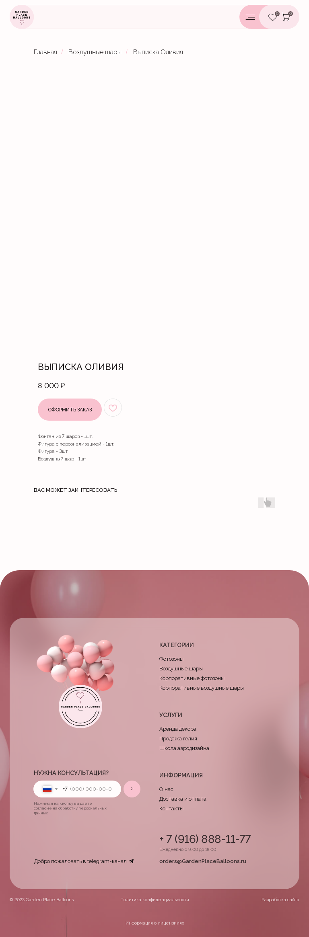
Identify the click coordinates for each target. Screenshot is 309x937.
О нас (166, 789)
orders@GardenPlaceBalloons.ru (202, 861)
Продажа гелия (178, 739)
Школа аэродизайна (184, 748)
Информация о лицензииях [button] (155, 923)
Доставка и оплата (182, 799)
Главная (45, 52)
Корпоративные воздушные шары (201, 688)
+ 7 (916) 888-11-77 (205, 838)
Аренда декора (177, 729)
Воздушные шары (95, 52)
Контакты (171, 808)
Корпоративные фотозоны (192, 678)
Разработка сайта (280, 899)
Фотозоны (171, 659)
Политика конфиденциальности (154, 899)
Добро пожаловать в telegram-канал (80, 861)
